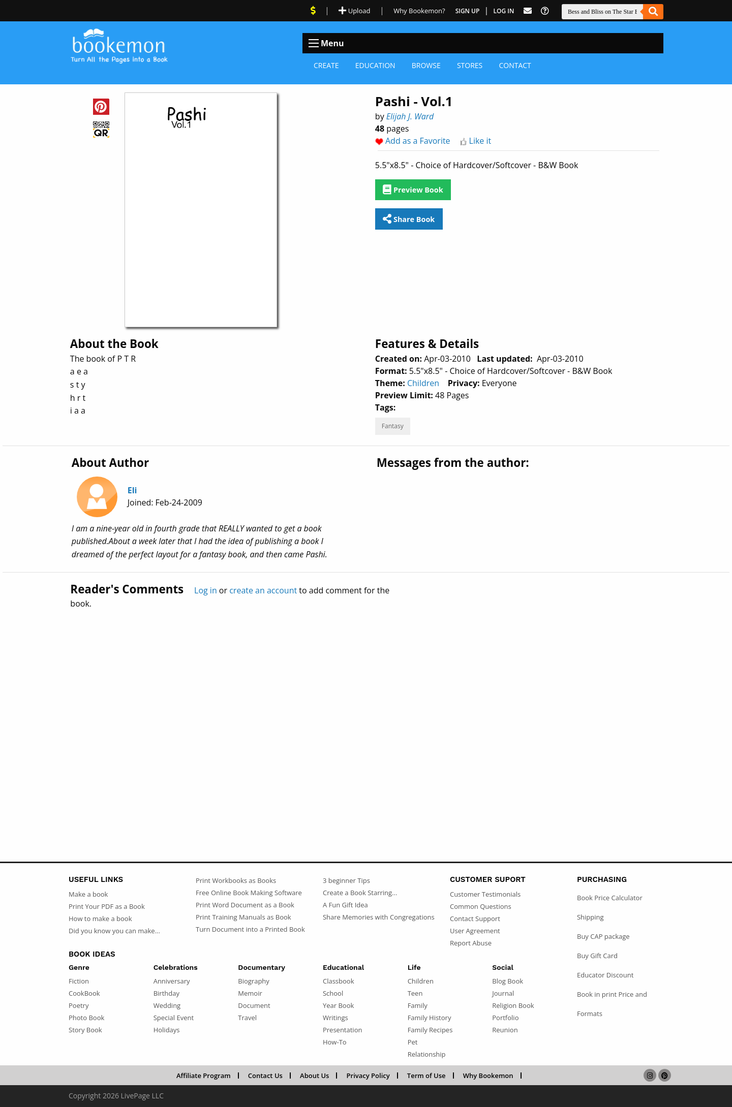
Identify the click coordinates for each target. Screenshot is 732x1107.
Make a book (88, 894)
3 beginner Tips (346, 880)
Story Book (85, 1029)
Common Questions (480, 906)
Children (423, 383)
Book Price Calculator (610, 897)
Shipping (590, 917)
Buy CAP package (603, 936)
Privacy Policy (368, 1075)
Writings (335, 1017)
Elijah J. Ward (410, 116)
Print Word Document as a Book (245, 904)
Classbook (338, 981)
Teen (415, 993)
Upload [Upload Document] (354, 10)
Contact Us (265, 1075)
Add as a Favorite (417, 140)
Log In (504, 11)
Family (418, 1005)
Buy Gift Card (597, 955)
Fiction (79, 981)
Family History (429, 1017)
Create (326, 65)
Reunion (504, 1029)
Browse (426, 65)
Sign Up (467, 11)
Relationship (427, 1054)
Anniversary (172, 981)
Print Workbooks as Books (236, 880)
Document (254, 1005)
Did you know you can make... (114, 930)
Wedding (167, 1005)
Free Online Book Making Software (249, 892)
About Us (314, 1075)
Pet (413, 1042)
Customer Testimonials (485, 894)
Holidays (167, 1029)
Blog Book (507, 981)
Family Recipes (430, 1029)
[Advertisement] (366, 713)
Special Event (174, 1017)
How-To (335, 1042)
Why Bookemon (488, 1075)
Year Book (338, 1005)
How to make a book (100, 918)
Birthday (166, 993)
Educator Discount (605, 974)
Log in (205, 590)
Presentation (342, 1029)
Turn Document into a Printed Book (250, 929)
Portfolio (505, 1017)
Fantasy (393, 426)
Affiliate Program (203, 1075)
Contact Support (475, 918)
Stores (469, 65)
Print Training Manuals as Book (243, 917)
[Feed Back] (528, 11)
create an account (263, 590)
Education (375, 65)
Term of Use (426, 1075)
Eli (132, 490)
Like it (480, 140)
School (333, 993)
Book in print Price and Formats (612, 1004)
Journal (503, 993)
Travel (247, 1017)
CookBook (84, 993)
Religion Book (513, 1005)
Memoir (250, 993)
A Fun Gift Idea (345, 904)
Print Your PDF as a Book (107, 906)
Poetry (78, 1005)
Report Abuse (471, 942)
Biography (253, 981)
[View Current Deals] (313, 10)
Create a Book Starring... (360, 892)
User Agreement (475, 930)
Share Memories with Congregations (379, 917)
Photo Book (86, 1017)
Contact (515, 65)
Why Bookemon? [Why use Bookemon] (419, 10)
